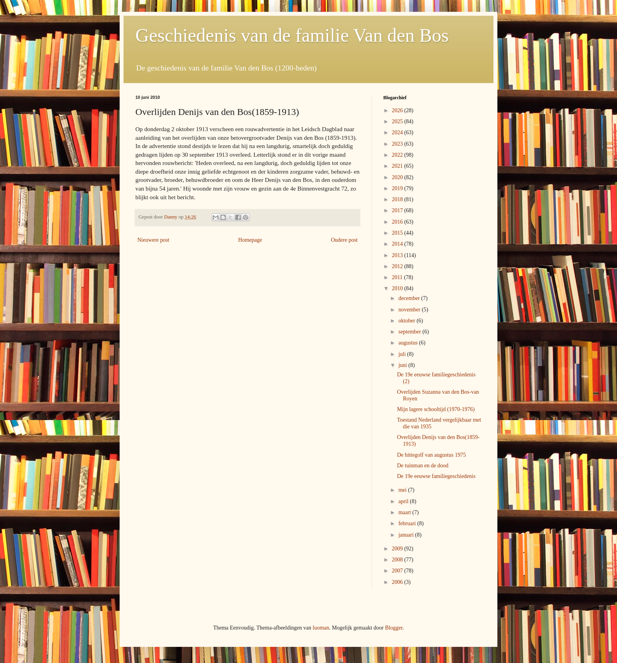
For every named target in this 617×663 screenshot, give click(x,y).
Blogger (393, 628)
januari (406, 535)
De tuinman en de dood (423, 466)
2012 (398, 266)
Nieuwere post (153, 240)
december (409, 298)
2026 (398, 110)
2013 (398, 255)
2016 (398, 222)
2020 (398, 177)
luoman (321, 628)
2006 (398, 582)
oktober (407, 321)
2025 (398, 121)
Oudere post (344, 240)
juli (402, 354)
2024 (398, 132)
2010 (398, 288)
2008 (398, 560)
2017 (398, 210)
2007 (398, 571)
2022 (398, 155)
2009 (398, 549)
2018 (398, 199)
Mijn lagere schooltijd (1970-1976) (436, 409)
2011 (398, 277)
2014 (398, 244)
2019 (398, 188)
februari (407, 523)
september (410, 332)
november (409, 310)
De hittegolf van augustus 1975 (431, 455)
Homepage (250, 240)
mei (403, 490)
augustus (408, 343)
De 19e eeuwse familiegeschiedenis (436, 476)
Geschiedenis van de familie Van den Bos (292, 35)
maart (405, 512)
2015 (398, 233)
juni (403, 365)
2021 (398, 166)
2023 (398, 144)
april (404, 501)
